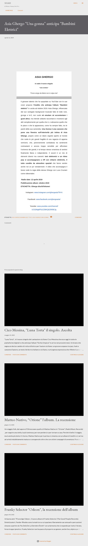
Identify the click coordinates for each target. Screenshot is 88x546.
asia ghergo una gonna (41, 217)
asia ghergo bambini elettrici (22, 217)
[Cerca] (75, 3)
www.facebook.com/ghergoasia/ (48, 199)
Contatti (19, 10)
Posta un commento (20, 354)
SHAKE (7, 3)
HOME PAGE (8, 10)
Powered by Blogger (44, 541)
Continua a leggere (77, 354)
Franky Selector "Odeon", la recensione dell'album (41, 509)
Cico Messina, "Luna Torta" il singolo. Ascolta (38, 330)
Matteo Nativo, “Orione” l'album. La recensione (40, 419)
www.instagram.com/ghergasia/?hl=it (48, 192)
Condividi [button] (78, 217)
